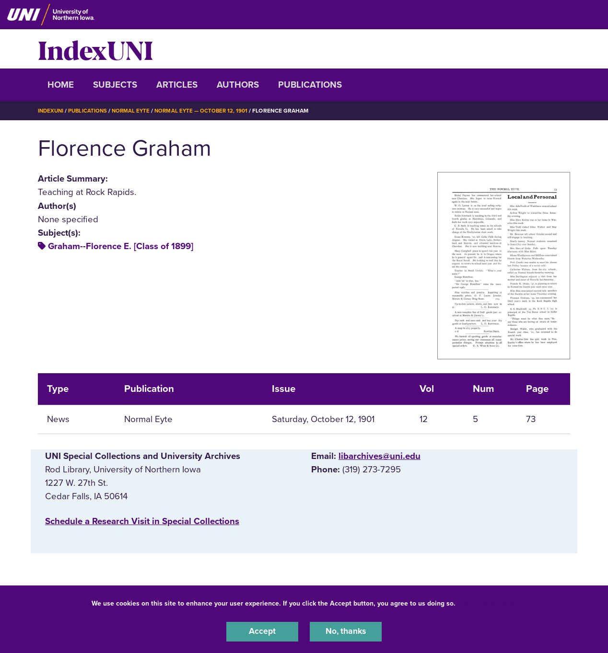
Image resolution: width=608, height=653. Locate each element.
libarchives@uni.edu (380, 456)
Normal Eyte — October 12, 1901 (207, 110)
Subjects (115, 85)
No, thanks (346, 631)
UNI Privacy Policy (487, 602)
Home (60, 85)
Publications (310, 85)
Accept (262, 631)
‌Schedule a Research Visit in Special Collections (142, 521)
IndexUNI (95, 49)
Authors (238, 85)
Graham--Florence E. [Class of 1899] (120, 246)
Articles (177, 85)
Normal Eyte (134, 110)
